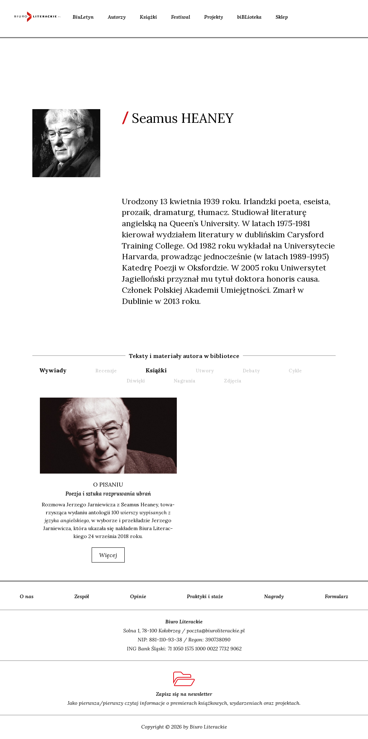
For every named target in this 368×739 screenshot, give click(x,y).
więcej (108, 555)
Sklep (282, 17)
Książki (148, 17)
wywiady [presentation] (52, 370)
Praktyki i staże (205, 597)
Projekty (213, 17)
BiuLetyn (83, 17)
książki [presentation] (156, 370)
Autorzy (117, 17)
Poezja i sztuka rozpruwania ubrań (108, 493)
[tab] (66, 370)
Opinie (138, 597)
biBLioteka (249, 17)
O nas (26, 597)
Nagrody (274, 597)
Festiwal (180, 17)
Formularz (336, 597)
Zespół (81, 597)
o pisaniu (108, 484)
